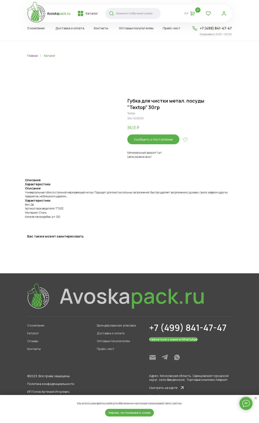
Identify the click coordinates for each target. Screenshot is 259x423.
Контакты (34, 349)
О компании (35, 325)
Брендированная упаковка (116, 325)
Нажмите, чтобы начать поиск (134, 13)
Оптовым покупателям (113, 341)
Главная (32, 56)
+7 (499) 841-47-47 (216, 28)
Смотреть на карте (163, 388)
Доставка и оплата (110, 333)
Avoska (59, 13)
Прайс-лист (105, 349)
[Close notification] (256, 398)
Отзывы (32, 341)
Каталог (49, 56)
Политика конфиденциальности (50, 384)
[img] (152, 357)
